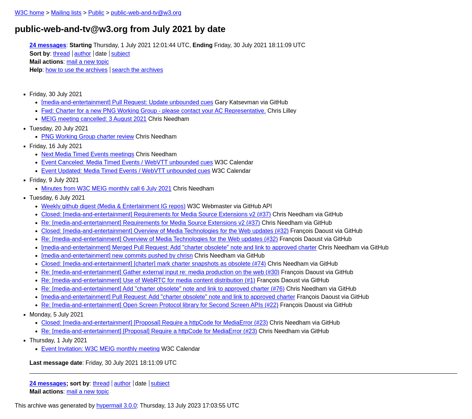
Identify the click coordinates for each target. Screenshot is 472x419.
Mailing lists (66, 13)
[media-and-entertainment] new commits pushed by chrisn (117, 255)
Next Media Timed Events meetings (87, 154)
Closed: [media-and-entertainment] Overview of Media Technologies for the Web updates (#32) (165, 231)
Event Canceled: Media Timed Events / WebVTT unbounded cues (127, 162)
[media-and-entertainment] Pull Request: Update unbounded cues (127, 102)
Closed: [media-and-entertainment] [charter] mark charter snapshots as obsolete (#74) (153, 264)
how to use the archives (77, 70)
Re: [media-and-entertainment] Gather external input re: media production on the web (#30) (160, 272)
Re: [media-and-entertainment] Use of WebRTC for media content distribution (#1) (148, 280)
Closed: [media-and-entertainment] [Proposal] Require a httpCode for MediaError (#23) (154, 323)
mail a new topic (87, 62)
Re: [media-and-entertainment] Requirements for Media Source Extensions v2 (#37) (150, 223)
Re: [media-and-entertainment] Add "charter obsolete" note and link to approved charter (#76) (163, 289)
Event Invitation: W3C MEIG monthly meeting (100, 349)
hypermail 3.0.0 (116, 405)
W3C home (29, 13)
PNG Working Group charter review (87, 136)
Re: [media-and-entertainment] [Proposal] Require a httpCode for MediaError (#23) (149, 331)
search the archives (137, 70)
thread (61, 53)
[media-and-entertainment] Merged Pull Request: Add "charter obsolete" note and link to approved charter (179, 247)
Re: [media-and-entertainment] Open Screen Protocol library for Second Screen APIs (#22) (159, 305)
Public (96, 13)
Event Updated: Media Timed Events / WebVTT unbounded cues (125, 171)
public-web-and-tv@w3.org (146, 13)
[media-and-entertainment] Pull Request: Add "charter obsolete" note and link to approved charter (168, 297)
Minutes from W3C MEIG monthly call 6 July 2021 (106, 188)
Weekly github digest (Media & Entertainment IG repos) (113, 206)
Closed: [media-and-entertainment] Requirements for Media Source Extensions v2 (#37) (156, 214)
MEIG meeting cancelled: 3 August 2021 (94, 119)
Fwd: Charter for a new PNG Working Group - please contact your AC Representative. (153, 111)
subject (120, 53)
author (82, 53)
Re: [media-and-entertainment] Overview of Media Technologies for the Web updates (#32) (159, 239)
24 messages (48, 45)
